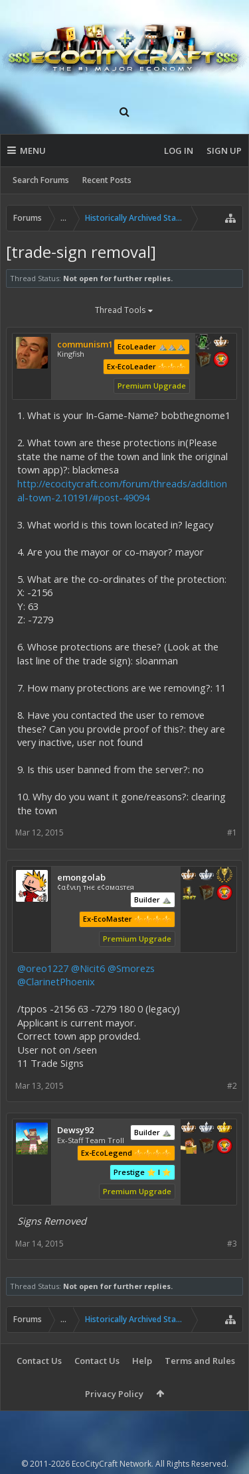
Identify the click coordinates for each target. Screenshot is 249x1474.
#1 (232, 832)
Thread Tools (125, 311)
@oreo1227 (42, 968)
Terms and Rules (200, 1361)
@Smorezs (131, 968)
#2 (232, 1086)
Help (142, 1361)
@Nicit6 (88, 968)
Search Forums (41, 180)
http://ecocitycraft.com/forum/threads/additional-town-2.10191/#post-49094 (122, 490)
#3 (232, 1244)
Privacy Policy (114, 1394)
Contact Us (39, 1361)
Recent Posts (106, 180)
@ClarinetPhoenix (56, 981)
